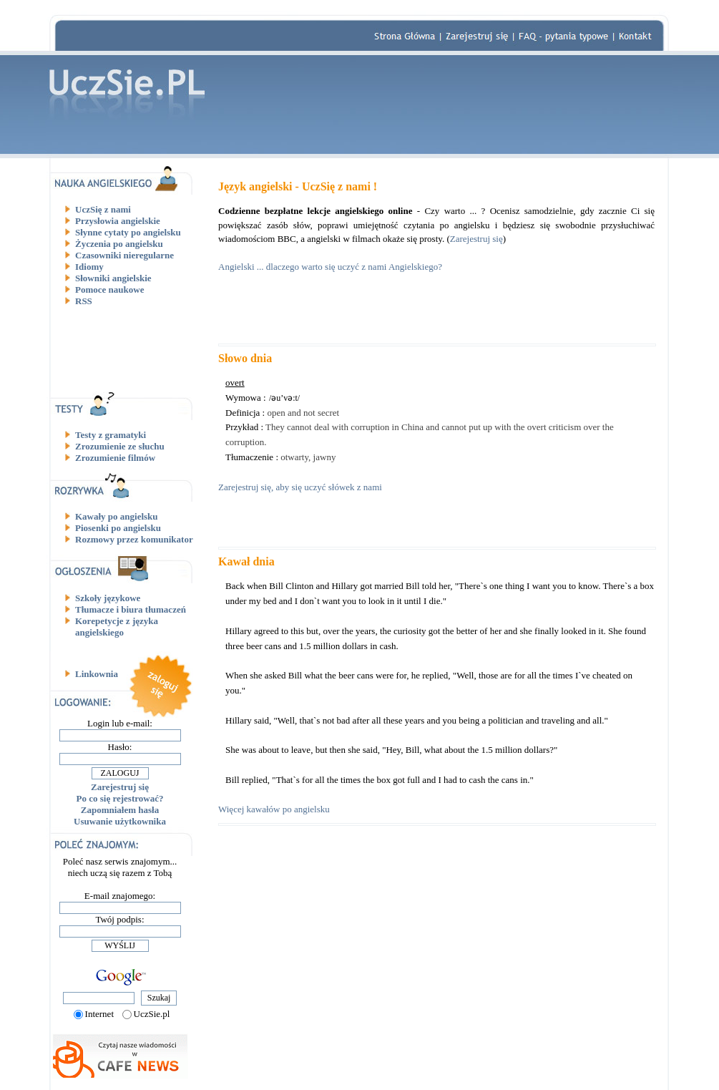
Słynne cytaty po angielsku (128, 232)
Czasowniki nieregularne (124, 255)
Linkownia (96, 673)
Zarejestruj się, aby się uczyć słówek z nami (300, 487)
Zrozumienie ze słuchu (120, 446)
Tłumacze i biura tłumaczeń (130, 609)
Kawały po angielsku (116, 516)
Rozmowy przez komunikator (134, 539)
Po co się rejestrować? (120, 798)
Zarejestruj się (120, 787)
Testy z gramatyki (110, 434)
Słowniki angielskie (113, 278)
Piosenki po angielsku (118, 527)
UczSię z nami (103, 209)
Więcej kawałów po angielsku (274, 809)
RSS (83, 301)
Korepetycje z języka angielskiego (116, 626)
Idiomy (89, 266)
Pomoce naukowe (109, 289)
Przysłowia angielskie (117, 220)
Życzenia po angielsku (119, 243)
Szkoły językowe (107, 598)
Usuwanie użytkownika (120, 821)
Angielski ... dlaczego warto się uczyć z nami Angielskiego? (330, 266)
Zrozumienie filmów (115, 457)
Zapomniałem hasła (120, 809)
